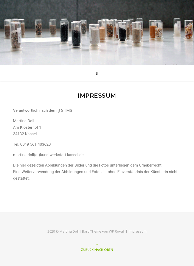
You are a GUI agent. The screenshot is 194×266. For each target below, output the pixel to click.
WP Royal (116, 231)
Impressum (137, 231)
